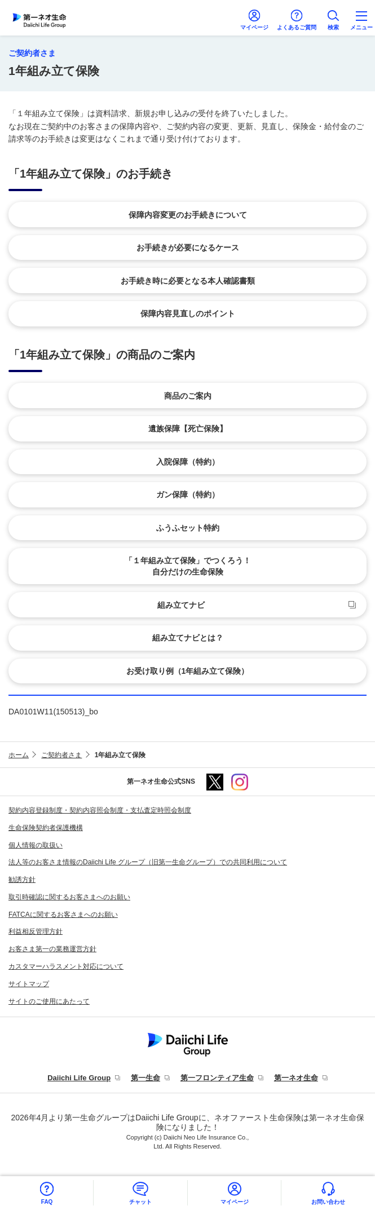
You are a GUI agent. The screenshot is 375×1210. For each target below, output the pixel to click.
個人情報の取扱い (35, 845)
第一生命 (145, 1078)
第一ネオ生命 (296, 1078)
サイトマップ (28, 984)
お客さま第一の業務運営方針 (52, 949)
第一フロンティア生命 (217, 1078)
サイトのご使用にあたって (49, 1001)
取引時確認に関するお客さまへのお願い (69, 897)
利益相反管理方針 (35, 931)
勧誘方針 (22, 880)
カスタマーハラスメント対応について (65, 966)
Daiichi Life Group (79, 1078)
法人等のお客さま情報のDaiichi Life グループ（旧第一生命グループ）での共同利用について (147, 862)
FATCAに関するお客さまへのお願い (63, 914)
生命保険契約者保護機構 (45, 828)
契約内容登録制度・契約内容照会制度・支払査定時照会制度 (99, 810)
